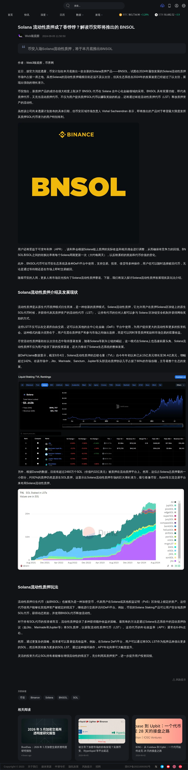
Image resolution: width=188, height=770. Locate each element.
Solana (49, 697)
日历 (62, 15)
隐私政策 (73, 766)
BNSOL (63, 697)
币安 (22, 697)
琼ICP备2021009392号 (137, 766)
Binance (35, 697)
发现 (99, 15)
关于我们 (33, 766)
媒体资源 (46, 766)
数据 (80, 15)
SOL (75, 697)
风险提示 (87, 766)
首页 (10, 15)
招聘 (98, 766)
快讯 (26, 15)
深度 (44, 15)
